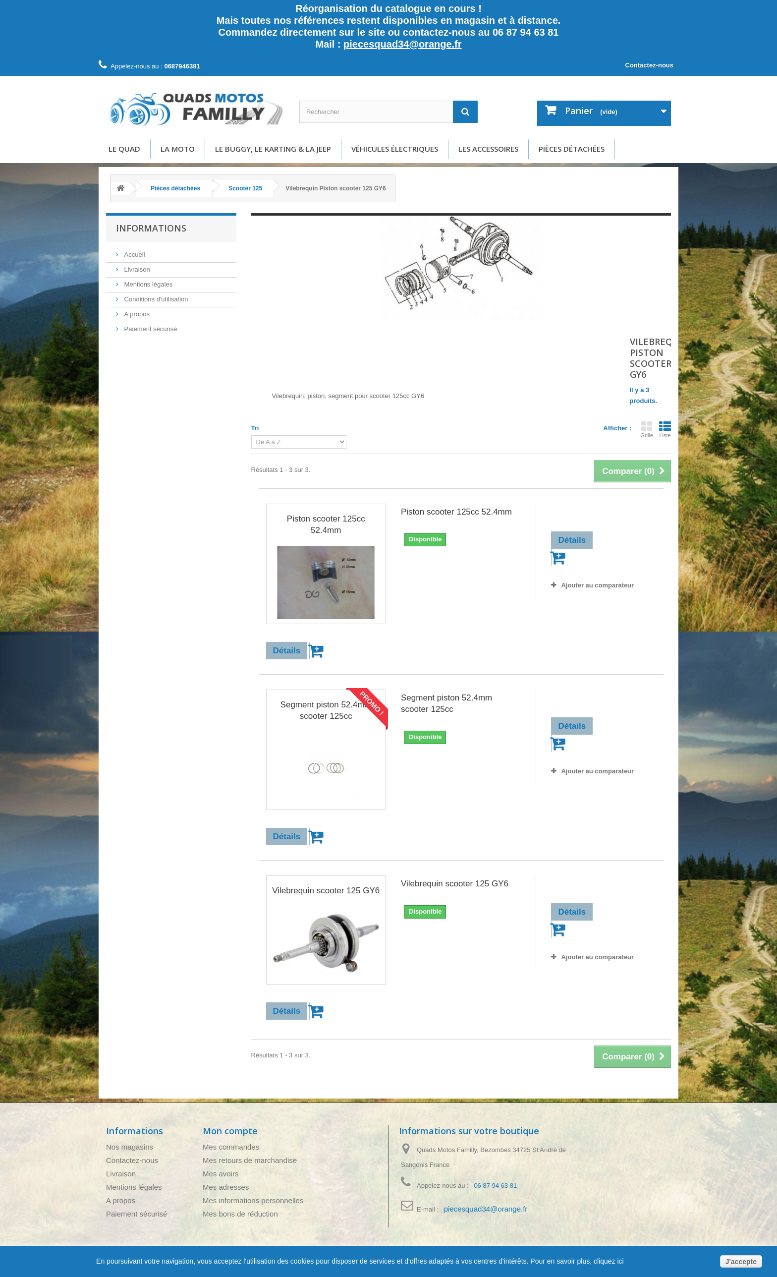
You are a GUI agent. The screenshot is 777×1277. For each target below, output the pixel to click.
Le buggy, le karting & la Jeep (273, 149)
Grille (646, 429)
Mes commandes (231, 1147)
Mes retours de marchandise (250, 1160)
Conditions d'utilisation (155, 299)
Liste (665, 429)
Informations (151, 228)
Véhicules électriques (394, 149)
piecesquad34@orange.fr (402, 44)
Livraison (136, 269)
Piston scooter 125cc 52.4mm (326, 524)
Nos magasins (129, 1147)
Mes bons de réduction (240, 1214)
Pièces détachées (572, 149)
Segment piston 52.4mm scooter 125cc (326, 710)
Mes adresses (226, 1187)
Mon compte (230, 1131)
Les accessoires (488, 149)
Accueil (133, 254)
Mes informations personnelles (253, 1200)
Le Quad (124, 149)
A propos (136, 314)
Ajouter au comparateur (597, 585)
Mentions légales (147, 284)
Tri (255, 428)
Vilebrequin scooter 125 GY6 (326, 890)
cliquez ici (608, 1261)
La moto (178, 149)
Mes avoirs (221, 1173)
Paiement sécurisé (149, 329)
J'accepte (741, 1262)
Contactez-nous (649, 65)
